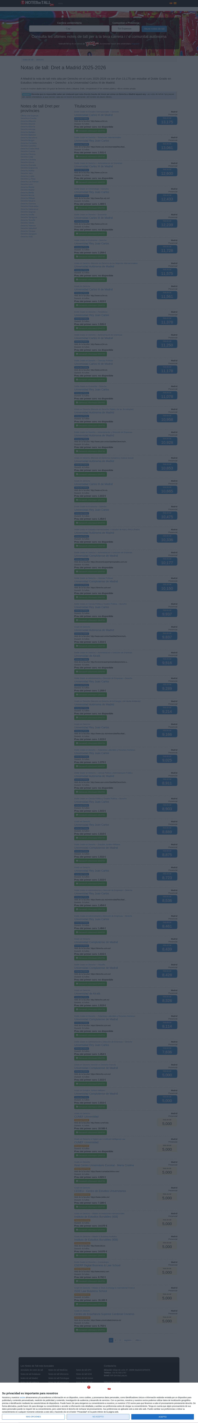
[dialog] (99, 1403)
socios (22, 1397)
